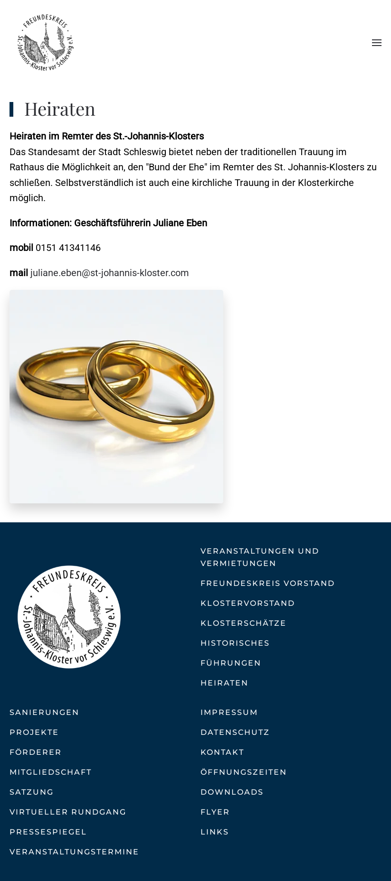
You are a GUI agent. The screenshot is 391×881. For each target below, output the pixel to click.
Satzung (32, 792)
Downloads (232, 792)
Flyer (215, 811)
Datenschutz (235, 732)
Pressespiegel (48, 831)
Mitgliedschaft (51, 772)
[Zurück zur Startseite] (45, 42)
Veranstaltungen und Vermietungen (259, 557)
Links (214, 831)
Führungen (230, 663)
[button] (376, 43)
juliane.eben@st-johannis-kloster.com (109, 272)
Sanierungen (44, 712)
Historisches (235, 643)
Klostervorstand (247, 603)
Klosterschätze (243, 623)
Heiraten (224, 682)
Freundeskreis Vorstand (267, 583)
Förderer (36, 752)
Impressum (229, 712)
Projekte (34, 732)
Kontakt (222, 752)
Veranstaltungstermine (74, 851)
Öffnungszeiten (243, 772)
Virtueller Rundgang (68, 811)
